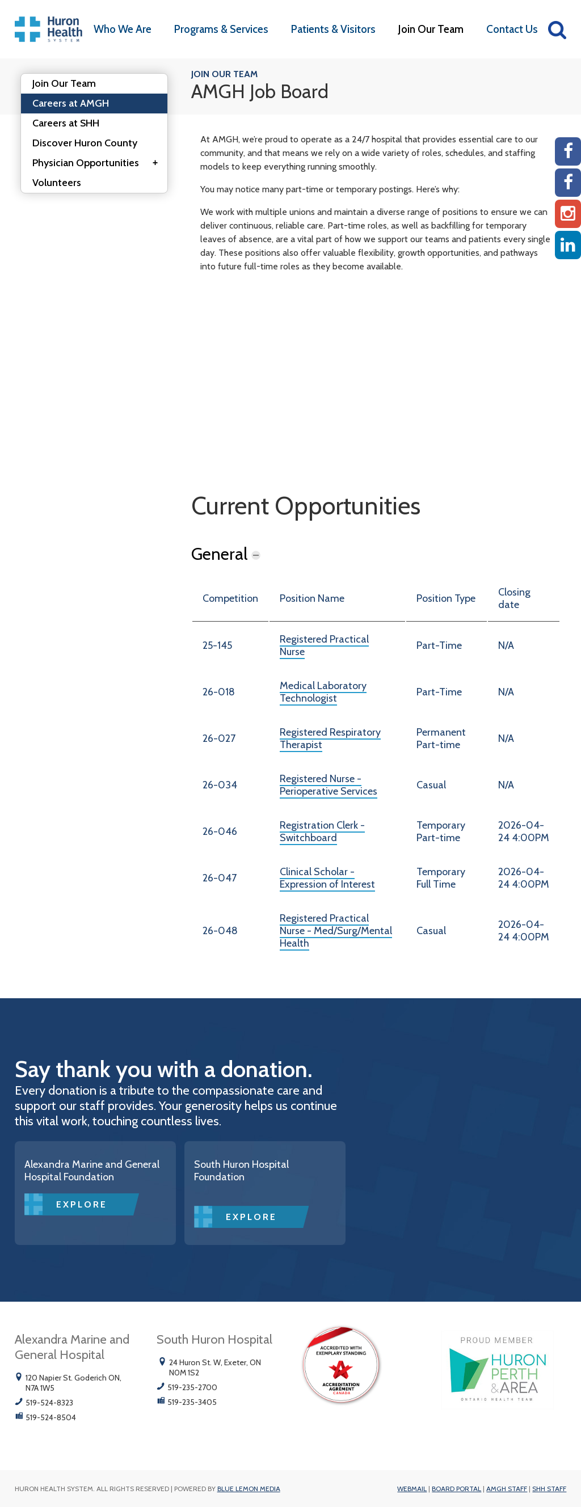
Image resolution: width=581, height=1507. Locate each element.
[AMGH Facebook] (568, 151)
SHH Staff (549, 1488)
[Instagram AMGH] (568, 214)
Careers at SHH (65, 123)
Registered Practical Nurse (324, 645)
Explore (81, 1204)
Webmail (412, 1488)
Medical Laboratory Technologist (323, 691)
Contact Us (512, 29)
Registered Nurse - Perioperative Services (328, 785)
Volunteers (56, 182)
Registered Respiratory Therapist (330, 738)
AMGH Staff (506, 1488)
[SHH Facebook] (568, 182)
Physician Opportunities (98, 163)
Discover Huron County (84, 143)
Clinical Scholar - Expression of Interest (327, 878)
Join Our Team (431, 29)
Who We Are (122, 29)
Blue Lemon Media (248, 1488)
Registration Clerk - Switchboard (322, 831)
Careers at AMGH (70, 103)
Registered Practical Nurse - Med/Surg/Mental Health (336, 930)
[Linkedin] (568, 245)
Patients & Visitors (333, 29)
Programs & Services (221, 29)
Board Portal (456, 1488)
